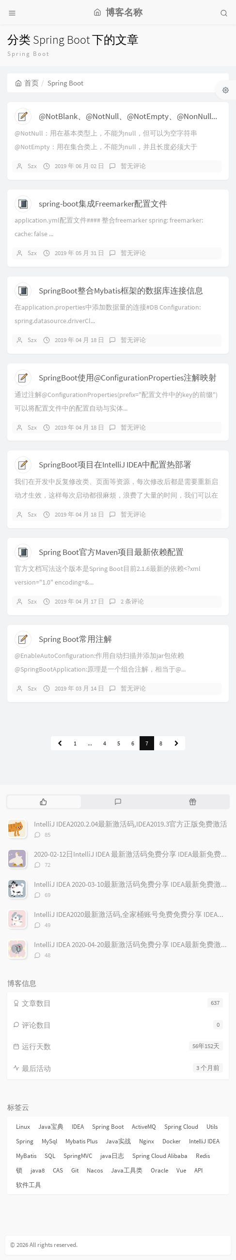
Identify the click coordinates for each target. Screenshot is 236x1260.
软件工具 (28, 1185)
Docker (171, 1141)
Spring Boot (108, 1126)
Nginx (146, 1141)
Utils (212, 1126)
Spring (24, 1141)
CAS (58, 1170)
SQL (50, 1156)
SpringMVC (77, 1156)
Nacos (95, 1170)
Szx (32, 166)
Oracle (159, 1170)
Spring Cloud (181, 1126)
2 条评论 (132, 601)
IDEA (78, 1126)
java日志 (112, 1156)
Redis (203, 1156)
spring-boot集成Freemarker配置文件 (103, 203)
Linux (23, 1126)
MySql (49, 1141)
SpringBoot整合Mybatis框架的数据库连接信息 (121, 290)
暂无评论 (133, 166)
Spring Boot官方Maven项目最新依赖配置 (111, 552)
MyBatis (26, 1156)
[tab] (43, 801)
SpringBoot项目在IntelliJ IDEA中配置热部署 (115, 464)
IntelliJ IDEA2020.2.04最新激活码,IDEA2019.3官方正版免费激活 (130, 823)
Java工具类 (126, 1170)
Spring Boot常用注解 (75, 639)
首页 (27, 82)
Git (75, 1170)
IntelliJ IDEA (204, 1141)
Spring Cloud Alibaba (160, 1156)
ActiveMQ (144, 1126)
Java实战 (118, 1141)
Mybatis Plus (81, 1141)
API (198, 1170)
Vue (181, 1170)
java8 (38, 1170)
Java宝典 (50, 1126)
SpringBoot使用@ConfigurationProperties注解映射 (128, 377)
